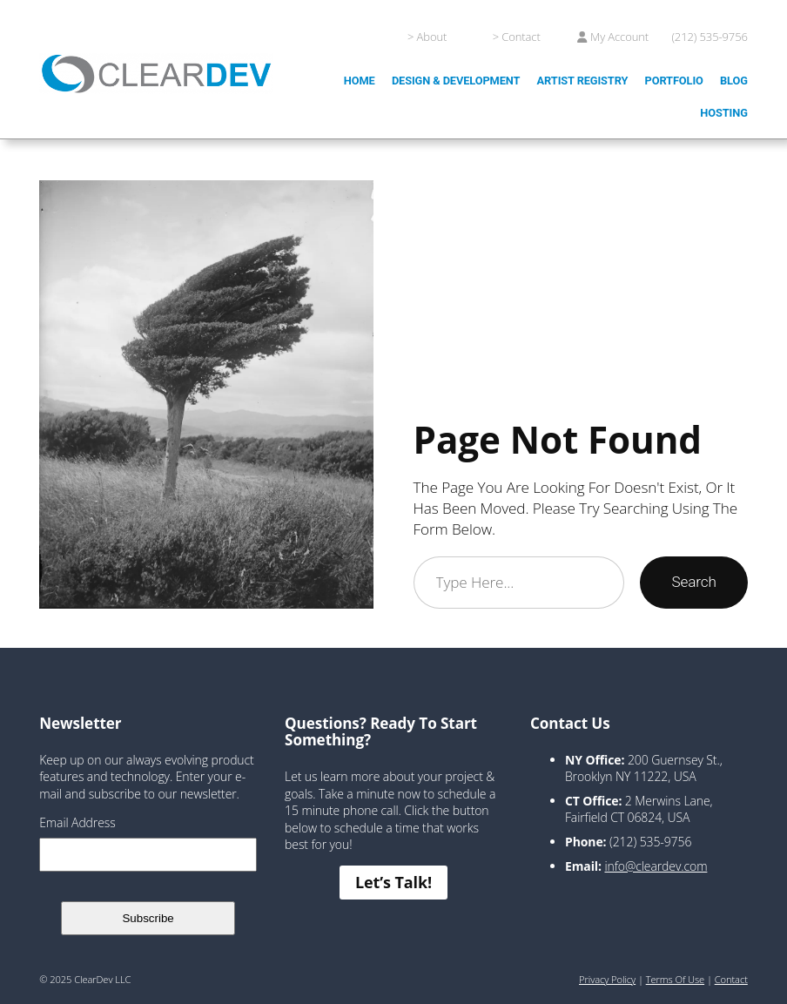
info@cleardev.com (655, 866)
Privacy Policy (607, 979)
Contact (520, 36)
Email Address (77, 822)
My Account (619, 36)
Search (693, 581)
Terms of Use (675, 979)
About (432, 36)
